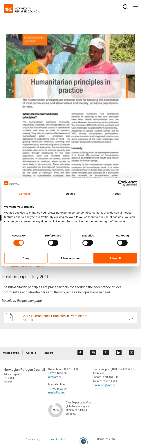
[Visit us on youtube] (131, 352)
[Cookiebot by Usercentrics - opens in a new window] (121, 183)
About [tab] (117, 193)
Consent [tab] (24, 193)
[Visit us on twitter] (106, 352)
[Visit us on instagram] (93, 352)
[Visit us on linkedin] (119, 352)
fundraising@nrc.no (104, 385)
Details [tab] (70, 193)
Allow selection (70, 258)
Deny (25, 258)
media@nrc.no (56, 392)
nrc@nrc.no (55, 377)
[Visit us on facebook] (80, 352)
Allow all (115, 258)
